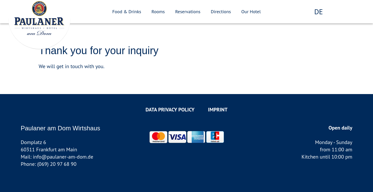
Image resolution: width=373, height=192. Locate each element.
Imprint (217, 109)
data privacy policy (170, 109)
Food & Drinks (126, 12)
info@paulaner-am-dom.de (63, 156)
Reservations (187, 12)
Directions (221, 12)
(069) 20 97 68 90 (56, 164)
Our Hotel (251, 12)
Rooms (158, 12)
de (318, 11)
